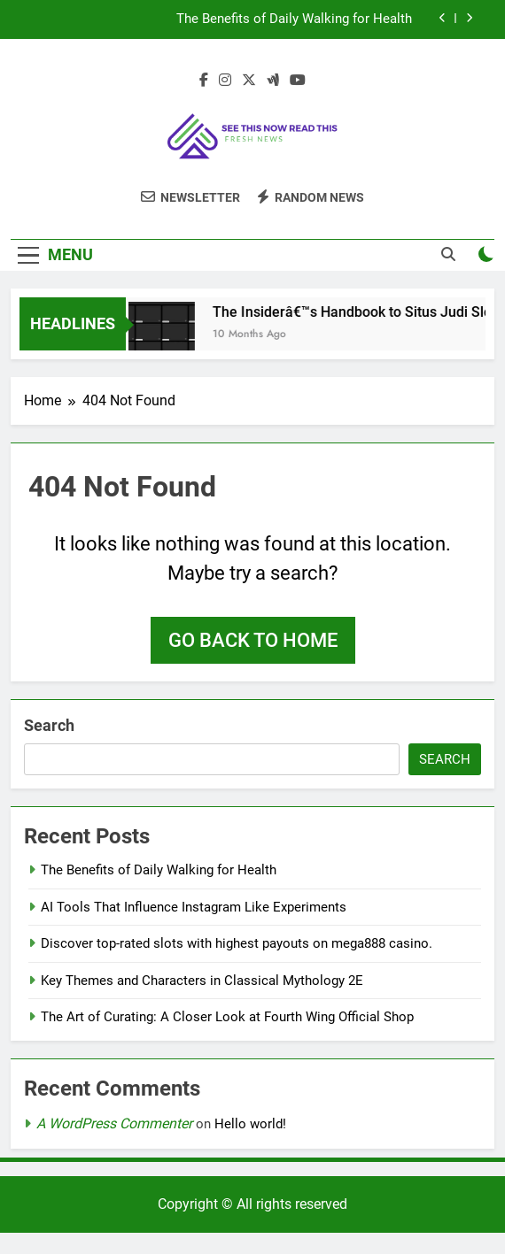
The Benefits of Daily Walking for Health (294, 19)
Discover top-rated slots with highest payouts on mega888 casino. (236, 943)
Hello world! (250, 1124)
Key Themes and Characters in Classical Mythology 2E (202, 981)
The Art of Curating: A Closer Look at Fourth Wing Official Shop (227, 1017)
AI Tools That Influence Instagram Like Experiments (193, 907)
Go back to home (253, 640)
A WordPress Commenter (114, 1123)
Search (49, 725)
